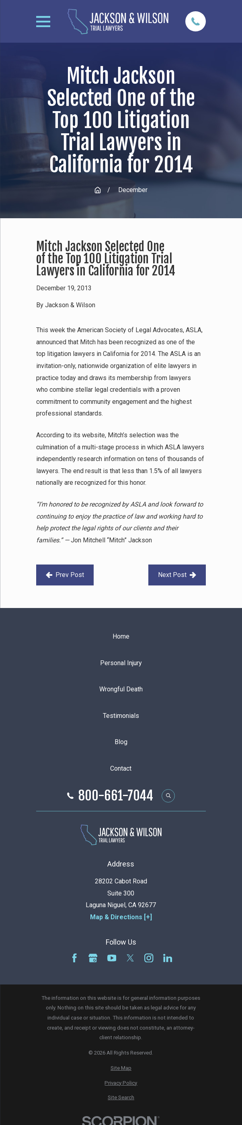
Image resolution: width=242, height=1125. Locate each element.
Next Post (177, 575)
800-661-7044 (115, 795)
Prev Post (65, 575)
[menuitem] (120, 1068)
